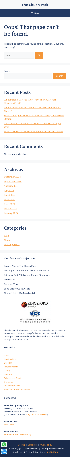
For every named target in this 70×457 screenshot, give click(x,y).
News (7, 239)
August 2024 (11, 185)
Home (7, 355)
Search (7, 70)
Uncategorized (12, 244)
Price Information (12, 385)
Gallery (7, 370)
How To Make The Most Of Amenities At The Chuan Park (33, 131)
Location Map (10, 359)
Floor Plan (8, 374)
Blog (6, 235)
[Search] (39, 55)
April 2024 (9, 204)
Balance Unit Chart (12, 378)
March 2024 (10, 208)
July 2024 (9, 190)
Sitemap (22, 444)
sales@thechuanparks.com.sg (17, 434)
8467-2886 (9, 424)
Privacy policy (46, 444)
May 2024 (9, 199)
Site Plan (8, 362)
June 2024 (9, 194)
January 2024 (11, 213)
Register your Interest (36, 414)
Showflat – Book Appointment (17, 389)
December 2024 (12, 176)
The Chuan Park (35, 4)
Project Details (11, 366)
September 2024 (13, 181)
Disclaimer (32, 444)
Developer (9, 382)
